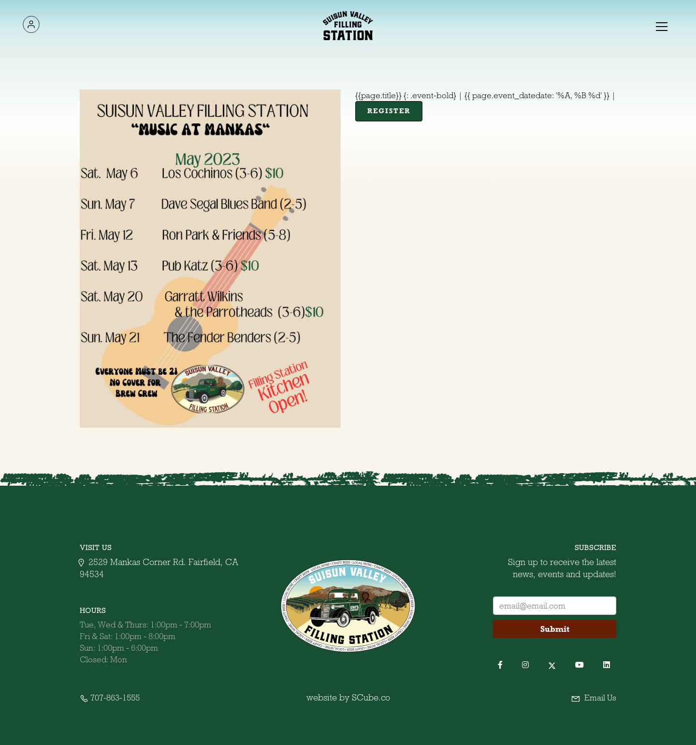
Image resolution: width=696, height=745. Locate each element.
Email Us (593, 697)
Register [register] (388, 110)
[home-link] (348, 25)
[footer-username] (554, 605)
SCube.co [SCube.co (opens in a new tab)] (371, 697)
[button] (661, 25)
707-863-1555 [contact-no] (110, 697)
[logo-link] (31, 26)
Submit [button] (554, 629)
